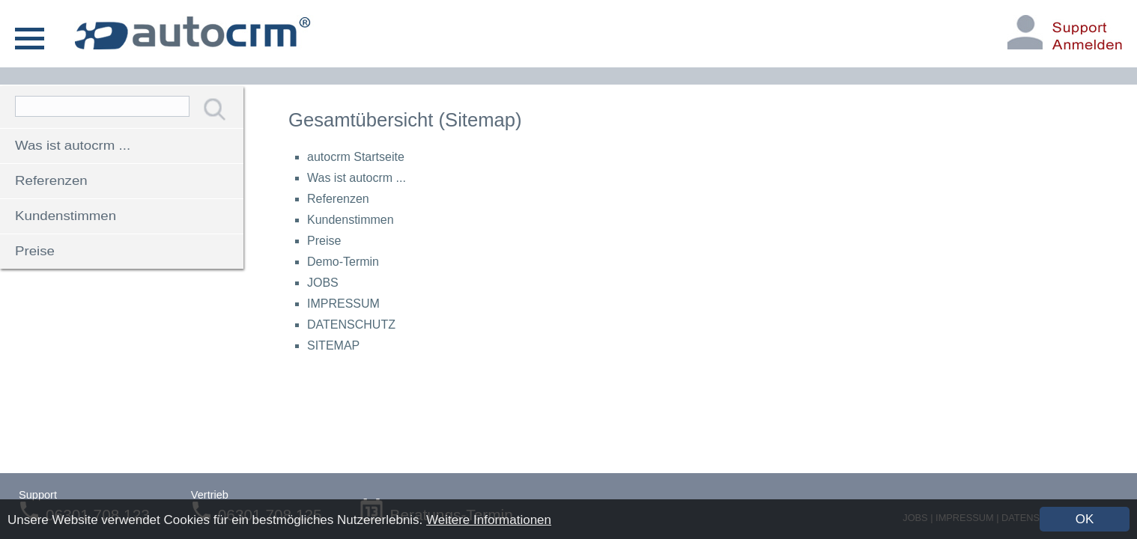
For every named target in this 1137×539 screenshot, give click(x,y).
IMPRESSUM (343, 303)
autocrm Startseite (355, 156)
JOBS (323, 282)
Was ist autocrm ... (72, 145)
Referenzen (51, 181)
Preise (35, 251)
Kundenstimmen (65, 216)
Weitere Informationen (488, 520)
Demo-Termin (343, 261)
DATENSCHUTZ (351, 324)
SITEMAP (333, 345)
